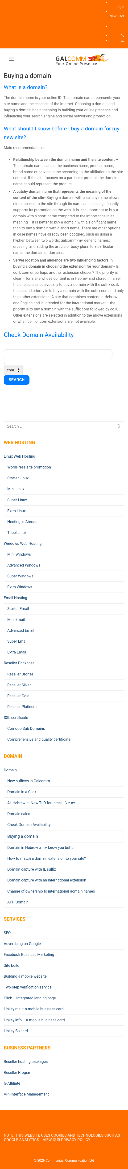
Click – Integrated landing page (30, 998)
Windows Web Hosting (23, 543)
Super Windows (20, 576)
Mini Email (16, 619)
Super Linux (17, 500)
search (17, 380)
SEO (7, 933)
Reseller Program (18, 1072)
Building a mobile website (25, 976)
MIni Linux (16, 489)
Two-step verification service (28, 987)
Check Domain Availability (29, 824)
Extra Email (16, 652)
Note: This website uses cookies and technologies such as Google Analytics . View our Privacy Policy (62, 1137)
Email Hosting (16, 598)
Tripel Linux (17, 532)
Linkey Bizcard (16, 1031)
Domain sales (18, 814)
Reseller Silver (19, 685)
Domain (11, 770)
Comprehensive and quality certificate (38, 739)
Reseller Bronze (20, 674)
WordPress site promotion (29, 467)
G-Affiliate (12, 1083)
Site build (11, 965)
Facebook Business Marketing (29, 954)
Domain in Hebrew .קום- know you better (41, 847)
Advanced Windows (23, 565)
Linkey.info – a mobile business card (34, 1020)
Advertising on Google (22, 943)
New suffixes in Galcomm (28, 781)
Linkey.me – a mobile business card (34, 1009)
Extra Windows (19, 587)
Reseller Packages (19, 663)
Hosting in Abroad (22, 522)
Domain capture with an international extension (46, 880)
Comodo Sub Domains (26, 728)
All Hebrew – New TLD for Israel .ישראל (41, 803)
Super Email (17, 641)
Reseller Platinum (22, 707)
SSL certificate (16, 717)
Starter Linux (18, 478)
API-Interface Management (26, 1094)
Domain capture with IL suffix (31, 869)
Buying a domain (22, 836)
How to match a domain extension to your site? (46, 858)
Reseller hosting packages (26, 1061)
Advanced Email (20, 630)
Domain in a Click (21, 792)
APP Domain (18, 902)
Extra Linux (16, 511)
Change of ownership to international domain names (51, 891)
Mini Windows (19, 554)
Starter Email (18, 608)
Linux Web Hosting (20, 456)
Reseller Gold (18, 696)
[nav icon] (11, 59)
